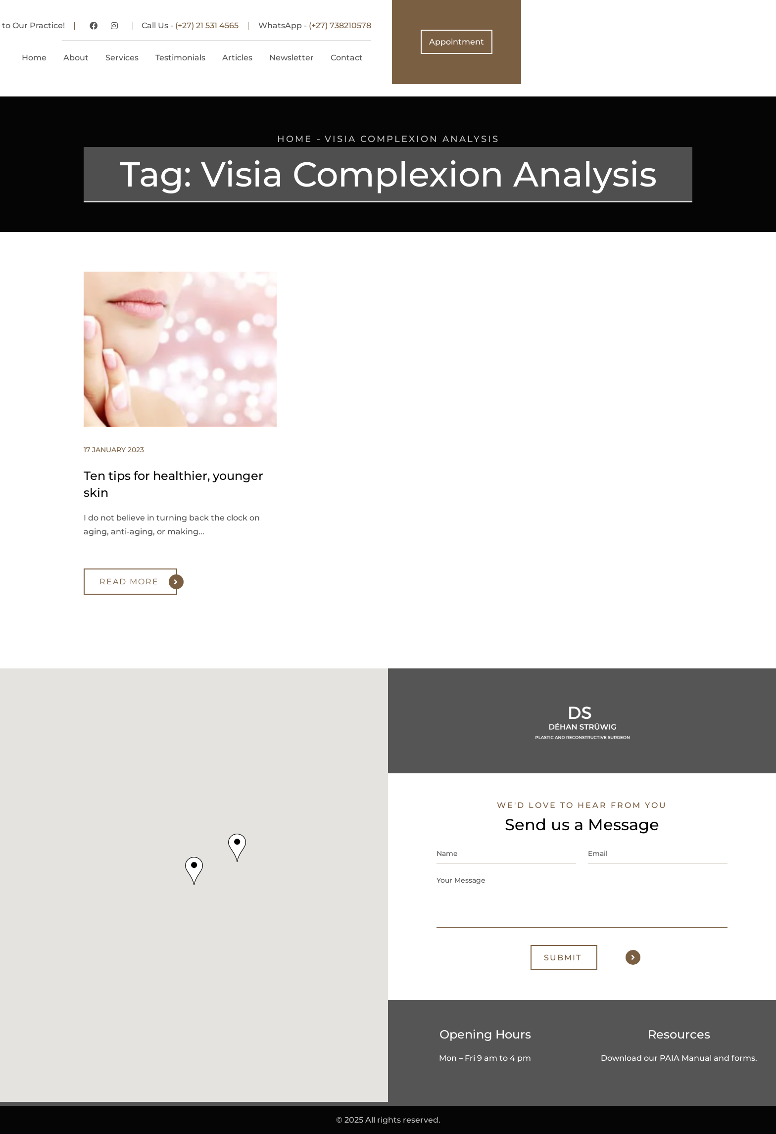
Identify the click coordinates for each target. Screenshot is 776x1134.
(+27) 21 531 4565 (461, 25)
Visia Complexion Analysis (412, 139)
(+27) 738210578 (595, 25)
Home (294, 139)
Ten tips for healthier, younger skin (173, 484)
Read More (138, 581)
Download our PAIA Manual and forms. (679, 1057)
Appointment (711, 42)
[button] (194, 870)
